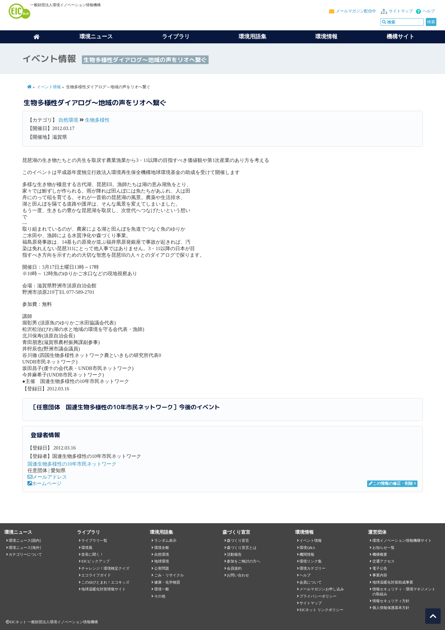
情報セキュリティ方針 (390, 601)
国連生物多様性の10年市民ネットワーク (72, 464)
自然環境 (68, 120)
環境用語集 (252, 36)
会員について (310, 582)
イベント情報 (49, 87)
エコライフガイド (96, 575)
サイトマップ (401, 11)
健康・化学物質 (167, 582)
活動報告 (234, 554)
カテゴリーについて (25, 554)
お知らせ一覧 (383, 547)
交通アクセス (383, 561)
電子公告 (379, 568)
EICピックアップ (95, 561)
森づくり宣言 (238, 540)
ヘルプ (429, 11)
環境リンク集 (310, 561)
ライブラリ (176, 36)
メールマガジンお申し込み (321, 589)
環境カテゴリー (312, 568)
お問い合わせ (238, 575)
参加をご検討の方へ (243, 561)
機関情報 (306, 554)
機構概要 (379, 554)
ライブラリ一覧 (94, 540)
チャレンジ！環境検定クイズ (105, 568)
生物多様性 (97, 120)
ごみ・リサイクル (169, 575)
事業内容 (379, 575)
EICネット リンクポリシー (321, 610)
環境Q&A (307, 547)
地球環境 (161, 561)
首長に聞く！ (92, 554)
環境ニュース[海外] (25, 547)
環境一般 (161, 589)
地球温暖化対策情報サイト (103, 589)
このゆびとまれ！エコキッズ (105, 582)
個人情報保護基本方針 (390, 608)
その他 (159, 596)
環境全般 (161, 547)
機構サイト (400, 36)
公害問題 (161, 568)
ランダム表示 (165, 540)
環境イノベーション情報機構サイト (402, 540)
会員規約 (234, 568)
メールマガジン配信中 (356, 11)
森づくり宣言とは (241, 547)
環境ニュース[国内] (25, 540)
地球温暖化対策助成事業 (392, 582)
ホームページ (44, 483)
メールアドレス (47, 477)
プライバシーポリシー (318, 596)
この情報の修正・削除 (391, 483)
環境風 (86, 547)
